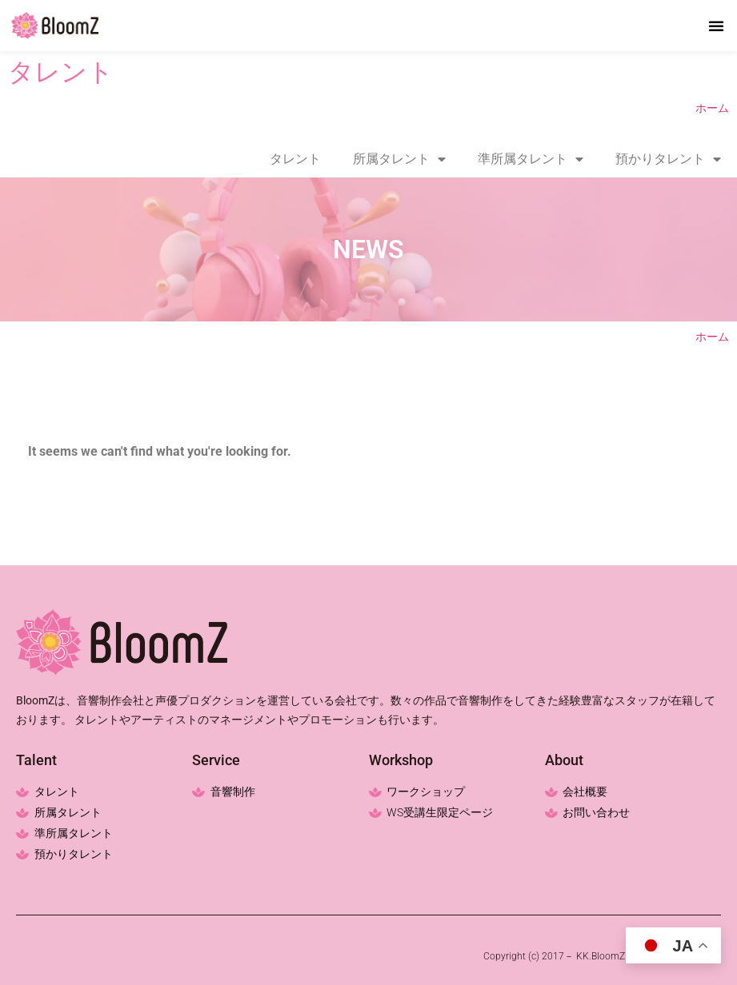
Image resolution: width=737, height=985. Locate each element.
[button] (716, 26)
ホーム (712, 108)
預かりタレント (668, 159)
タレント (295, 158)
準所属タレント (530, 159)
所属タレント (399, 159)
